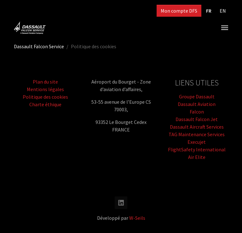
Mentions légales (45, 89)
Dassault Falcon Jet (197, 119)
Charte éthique (45, 104)
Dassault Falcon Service (39, 46)
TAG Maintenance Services (197, 134)
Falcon (197, 111)
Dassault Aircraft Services (197, 127)
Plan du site (45, 82)
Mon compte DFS (179, 11)
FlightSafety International (197, 149)
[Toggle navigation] (224, 27)
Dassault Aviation (197, 104)
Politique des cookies (45, 97)
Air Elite (196, 157)
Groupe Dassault (197, 96)
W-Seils (137, 218)
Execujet (196, 142)
